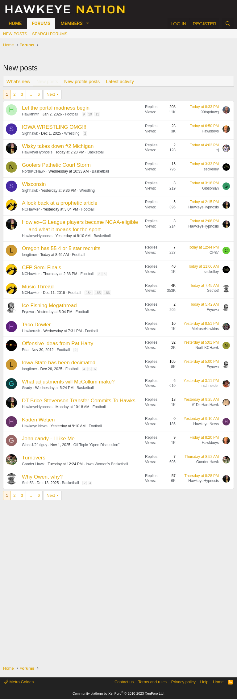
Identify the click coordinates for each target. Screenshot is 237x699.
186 (107, 293)
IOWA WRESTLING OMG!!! (54, 127)
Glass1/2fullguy (34, 445)
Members (71, 23)
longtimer (29, 255)
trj (217, 150)
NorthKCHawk (33, 171)
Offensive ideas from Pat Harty (57, 343)
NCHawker (31, 209)
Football (71, 114)
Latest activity (120, 81)
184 (88, 293)
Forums (41, 23)
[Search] (228, 23)
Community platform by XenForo (118, 693)
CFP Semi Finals (41, 267)
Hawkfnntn (31, 114)
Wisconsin (34, 184)
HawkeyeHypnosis (37, 152)
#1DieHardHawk (205, 405)
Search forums (49, 33)
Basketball (95, 152)
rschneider (210, 385)
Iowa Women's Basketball (107, 464)
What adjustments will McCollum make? (68, 382)
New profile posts (82, 81)
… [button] (30, 94)
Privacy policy (183, 682)
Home (15, 23)
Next (51, 94)
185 (98, 293)
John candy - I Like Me (48, 439)
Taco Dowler (36, 325)
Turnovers (33, 458)
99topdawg (210, 112)
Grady (27, 388)
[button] (87, 23)
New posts (15, 33)
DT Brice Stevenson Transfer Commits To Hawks (78, 401)
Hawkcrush (31, 331)
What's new (18, 81)
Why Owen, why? (42, 477)
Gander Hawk (33, 464)
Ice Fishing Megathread (49, 305)
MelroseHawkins (205, 329)
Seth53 (213, 290)
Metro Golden (19, 682)
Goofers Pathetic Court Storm (56, 165)
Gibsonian (210, 188)
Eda (25, 350)
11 (97, 114)
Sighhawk (30, 133)
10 (90, 114)
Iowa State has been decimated (58, 363)
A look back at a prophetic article (60, 203)
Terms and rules (152, 682)
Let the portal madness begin (55, 108)
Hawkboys (210, 131)
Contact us (124, 682)
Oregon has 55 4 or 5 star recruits (61, 248)
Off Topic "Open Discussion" (96, 445)
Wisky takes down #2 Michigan (58, 146)
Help (204, 682)
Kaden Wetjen (38, 420)
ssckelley (211, 169)
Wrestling (72, 133)
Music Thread (38, 287)
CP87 (214, 252)
